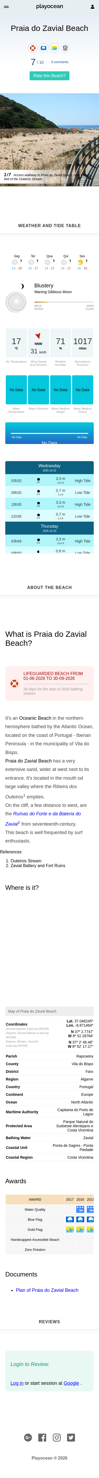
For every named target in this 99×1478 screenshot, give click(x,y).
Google (71, 1383)
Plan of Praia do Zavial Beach (47, 1290)
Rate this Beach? (50, 75)
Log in (17, 1383)
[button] (6, 6)
